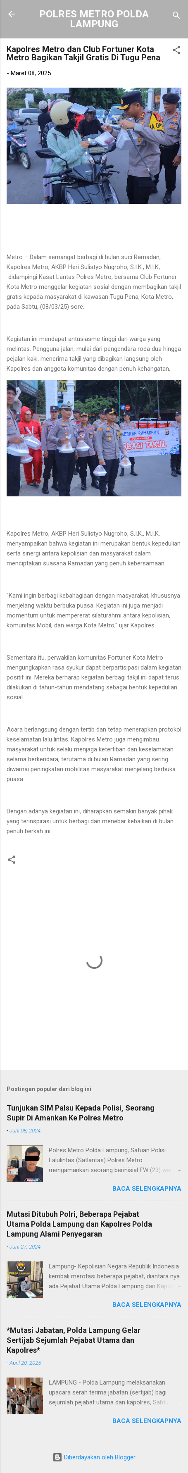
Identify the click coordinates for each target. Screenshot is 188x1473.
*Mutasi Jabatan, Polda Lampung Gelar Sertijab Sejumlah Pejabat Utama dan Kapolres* (73, 1340)
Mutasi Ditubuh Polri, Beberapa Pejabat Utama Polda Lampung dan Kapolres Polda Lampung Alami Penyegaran (79, 1224)
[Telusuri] (176, 16)
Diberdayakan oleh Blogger (94, 1457)
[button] (176, 51)
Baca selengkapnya (146, 1188)
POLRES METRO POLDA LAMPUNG (94, 19)
